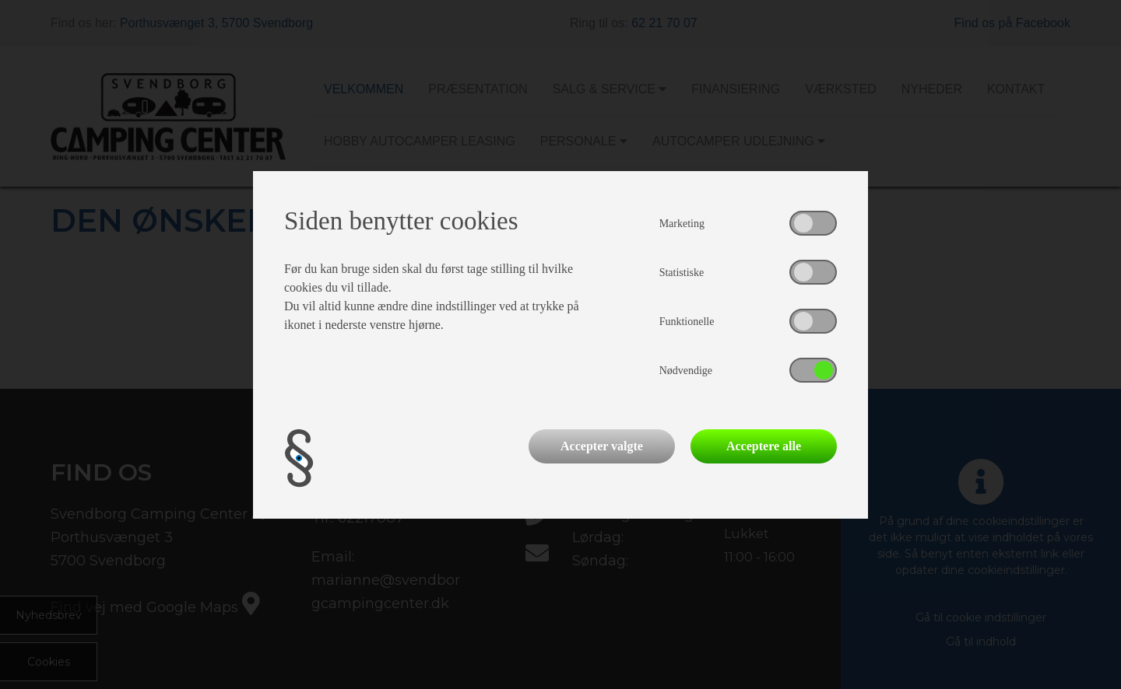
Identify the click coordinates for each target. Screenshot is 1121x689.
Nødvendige (685, 370)
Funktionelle (687, 321)
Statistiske (682, 272)
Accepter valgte (601, 446)
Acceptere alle (763, 446)
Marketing (682, 223)
